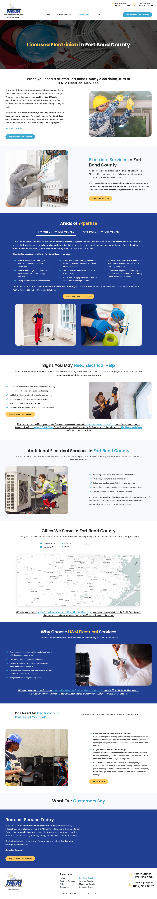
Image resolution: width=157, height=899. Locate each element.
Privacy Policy (93, 894)
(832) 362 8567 (145, 5)
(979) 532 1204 (122, 5)
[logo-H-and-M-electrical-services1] (13, 3)
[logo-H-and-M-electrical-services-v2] (14, 873)
